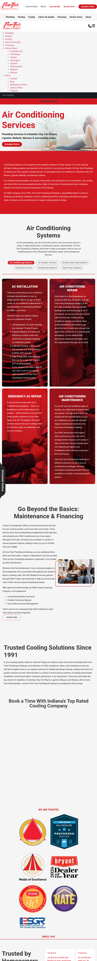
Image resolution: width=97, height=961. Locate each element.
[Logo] (9, 9)
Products (14, 91)
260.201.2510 (69, 7)
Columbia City (16, 51)
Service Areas (32, 6)
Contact (13, 78)
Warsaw (13, 72)
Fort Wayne (15, 54)
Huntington (15, 60)
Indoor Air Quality (46, 17)
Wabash (13, 69)
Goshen (13, 57)
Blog (12, 81)
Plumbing (10, 17)
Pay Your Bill (55, 7)
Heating (21, 17)
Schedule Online (87, 7)
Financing (61, 17)
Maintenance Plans (18, 84)
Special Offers (16, 88)
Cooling (31, 17)
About (43, 6)
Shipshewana (16, 66)
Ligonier (13, 63)
